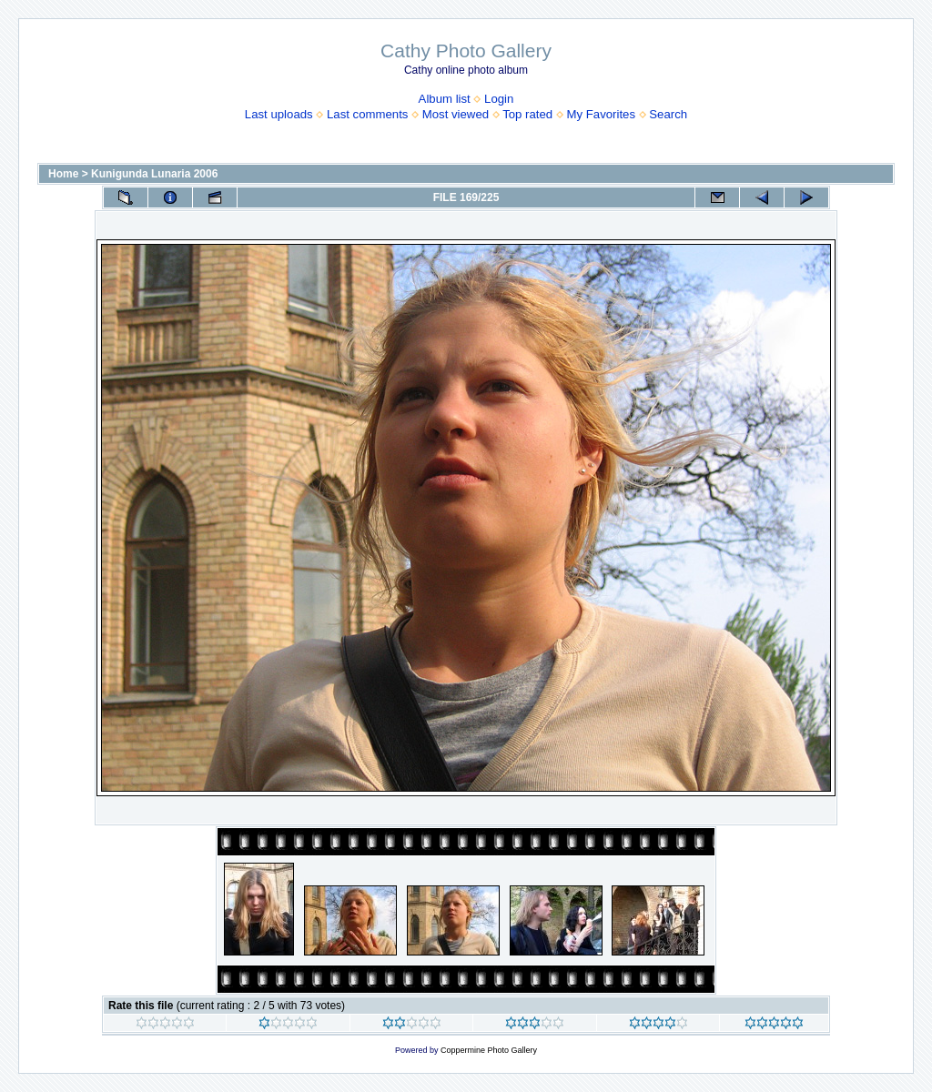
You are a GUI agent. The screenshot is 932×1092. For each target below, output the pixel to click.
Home (63, 173)
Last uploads (279, 114)
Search (668, 114)
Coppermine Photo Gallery (489, 1050)
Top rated (527, 114)
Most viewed (455, 114)
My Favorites (601, 114)
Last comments (367, 114)
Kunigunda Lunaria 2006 (154, 173)
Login (498, 99)
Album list (445, 99)
